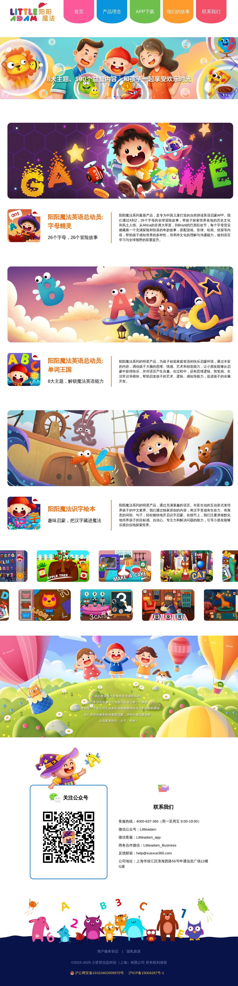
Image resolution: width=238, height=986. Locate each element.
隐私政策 (134, 951)
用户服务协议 (107, 951)
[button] (114, 96)
